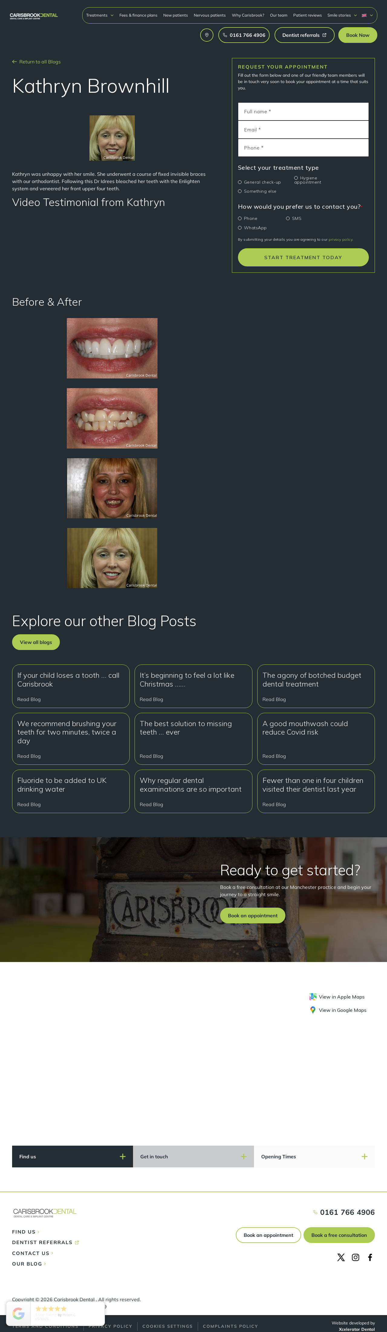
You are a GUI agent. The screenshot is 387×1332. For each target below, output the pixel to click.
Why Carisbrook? (248, 15)
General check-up (262, 182)
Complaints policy (230, 1326)
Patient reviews (307, 15)
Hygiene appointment (307, 180)
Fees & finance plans (138, 15)
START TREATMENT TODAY (303, 257)
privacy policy (340, 239)
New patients (175, 15)
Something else (260, 191)
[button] (100, 15)
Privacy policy (110, 1326)
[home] (34, 13)
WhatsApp (255, 228)
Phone (251, 218)
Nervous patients (210, 15)
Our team (279, 15)
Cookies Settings (167, 1326)
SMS (297, 218)
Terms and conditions (45, 1326)
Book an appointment (268, 1235)
